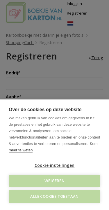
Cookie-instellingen (55, 165)
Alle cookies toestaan (54, 196)
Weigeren (54, 180)
